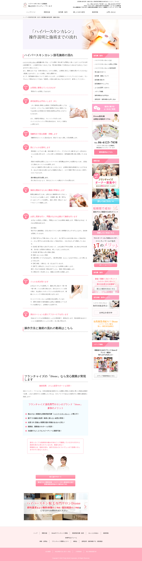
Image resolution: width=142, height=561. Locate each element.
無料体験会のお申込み (102, 95)
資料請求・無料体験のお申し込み (105, 99)
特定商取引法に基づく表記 (63, 551)
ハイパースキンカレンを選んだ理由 (106, 64)
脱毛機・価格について (102, 76)
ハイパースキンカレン (62, 414)
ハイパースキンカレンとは (103, 60)
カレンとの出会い (93, 533)
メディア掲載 (99, 91)
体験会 (75, 541)
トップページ (30, 12)
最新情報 (95, 12)
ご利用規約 (78, 551)
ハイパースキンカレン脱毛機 (32, 62)
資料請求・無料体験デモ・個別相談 (92, 541)
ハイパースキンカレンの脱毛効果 (105, 68)
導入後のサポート (100, 72)
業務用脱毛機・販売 (34, 17)
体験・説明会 (43, 541)
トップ (35, 533)
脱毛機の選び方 (99, 80)
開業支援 (44, 533)
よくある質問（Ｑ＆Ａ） (102, 87)
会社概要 (48, 551)
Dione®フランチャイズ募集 (60, 533)
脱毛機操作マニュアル (102, 83)
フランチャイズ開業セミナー (60, 541)
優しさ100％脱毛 (79, 12)
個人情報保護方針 (91, 551)
